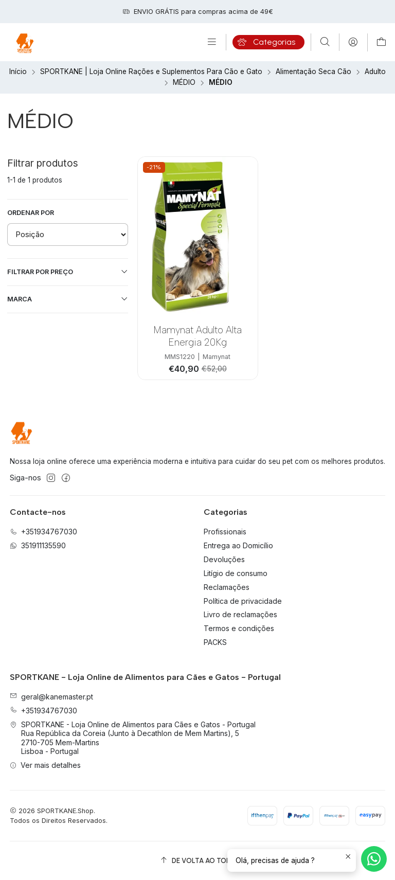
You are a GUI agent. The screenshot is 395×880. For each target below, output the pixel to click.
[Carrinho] (381, 42)
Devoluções (224, 559)
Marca (67, 299)
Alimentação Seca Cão (313, 72)
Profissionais (225, 531)
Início (18, 72)
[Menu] (212, 42)
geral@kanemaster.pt (51, 696)
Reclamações (226, 587)
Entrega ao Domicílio (238, 545)
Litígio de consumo (235, 573)
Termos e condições (239, 628)
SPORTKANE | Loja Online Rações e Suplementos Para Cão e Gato (151, 72)
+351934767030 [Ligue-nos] (43, 531)
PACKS (215, 642)
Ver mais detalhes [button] (45, 765)
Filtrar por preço (67, 271)
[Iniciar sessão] (353, 42)
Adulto (375, 72)
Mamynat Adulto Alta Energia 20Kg (197, 336)
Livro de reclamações (240, 614)
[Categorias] (268, 42)
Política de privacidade (243, 601)
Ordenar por (30, 213)
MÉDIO (184, 82)
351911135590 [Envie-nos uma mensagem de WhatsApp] (38, 545)
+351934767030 (43, 710)
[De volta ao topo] (198, 861)
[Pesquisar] (325, 42)
